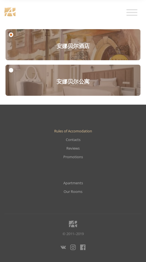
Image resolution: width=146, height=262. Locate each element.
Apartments (73, 183)
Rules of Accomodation (73, 131)
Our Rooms (73, 192)
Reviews (73, 148)
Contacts (73, 140)
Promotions (73, 157)
